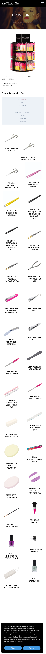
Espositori (21, 22)
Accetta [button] (31, 648)
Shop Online (22, 606)
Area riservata (23, 621)
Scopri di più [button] (19, 641)
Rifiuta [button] (13, 648)
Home (14, 22)
